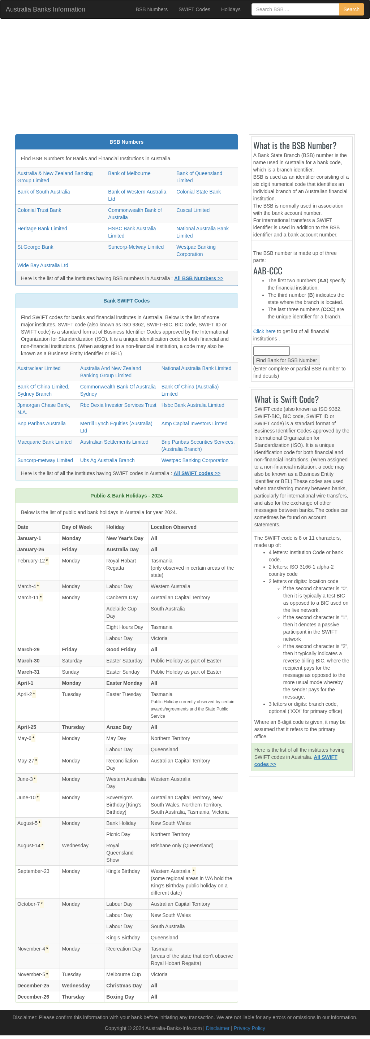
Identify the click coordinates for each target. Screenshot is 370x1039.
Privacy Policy (249, 1028)
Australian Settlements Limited (114, 442)
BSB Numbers (152, 9)
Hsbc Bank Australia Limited (193, 405)
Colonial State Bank (198, 192)
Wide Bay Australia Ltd (42, 265)
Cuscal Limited (193, 210)
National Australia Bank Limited (197, 368)
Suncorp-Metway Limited (136, 247)
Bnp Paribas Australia (41, 423)
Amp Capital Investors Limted (195, 423)
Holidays (231, 9)
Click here (264, 331)
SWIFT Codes (194, 9)
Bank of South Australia (43, 192)
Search (352, 9)
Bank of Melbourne (129, 173)
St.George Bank (35, 247)
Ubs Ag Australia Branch (107, 460)
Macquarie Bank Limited (44, 442)
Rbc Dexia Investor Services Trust (118, 405)
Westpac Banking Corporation (195, 460)
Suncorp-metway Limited (45, 460)
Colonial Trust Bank (39, 210)
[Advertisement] (185, 76)
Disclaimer (217, 1028)
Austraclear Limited (39, 368)
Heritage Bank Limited (42, 228)
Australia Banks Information (45, 9)
